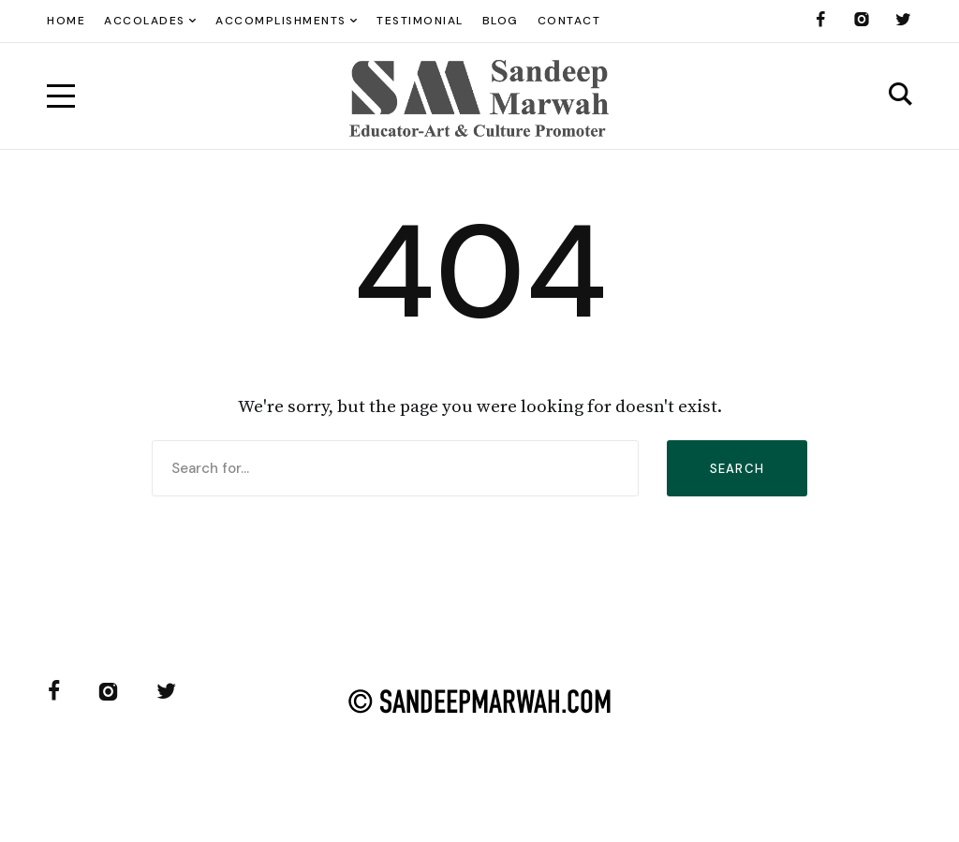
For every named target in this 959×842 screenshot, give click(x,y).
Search (737, 469)
